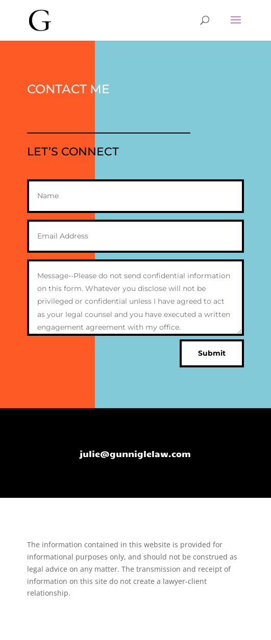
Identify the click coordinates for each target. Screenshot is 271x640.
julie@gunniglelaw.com (135, 453)
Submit (212, 353)
